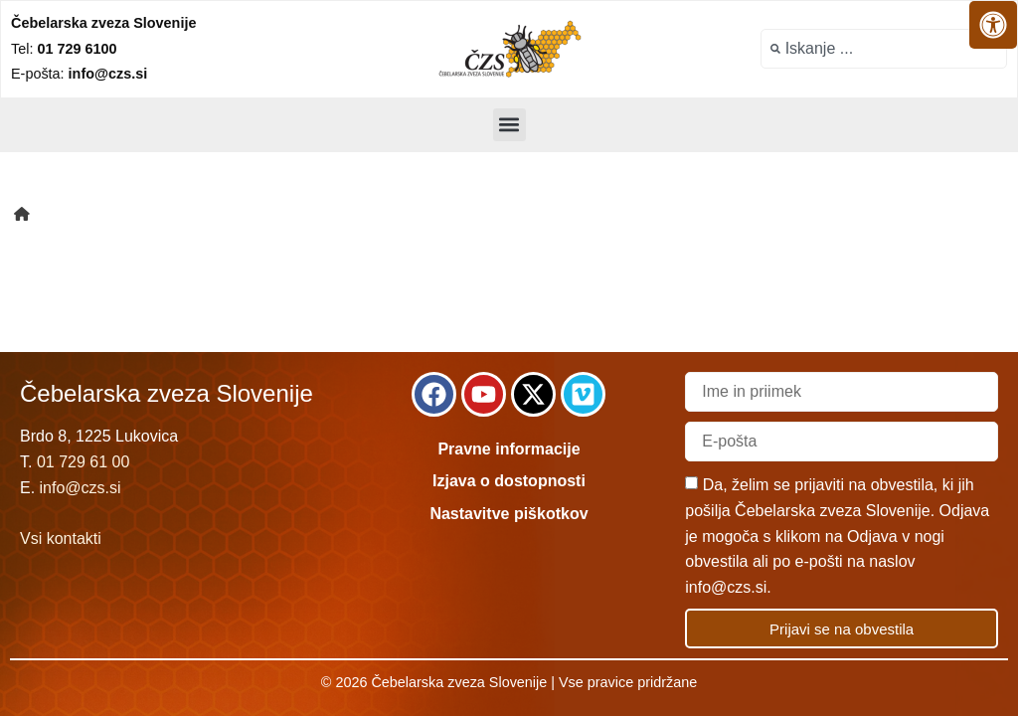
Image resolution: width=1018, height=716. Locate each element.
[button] (509, 124)
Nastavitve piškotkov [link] (508, 513)
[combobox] (884, 49)
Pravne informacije (508, 449)
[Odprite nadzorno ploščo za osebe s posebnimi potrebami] (993, 25)
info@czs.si (80, 487)
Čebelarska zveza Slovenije (103, 23)
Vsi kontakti (60, 538)
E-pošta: (79, 74)
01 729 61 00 (83, 461)
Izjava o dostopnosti (509, 480)
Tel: (63, 49)
